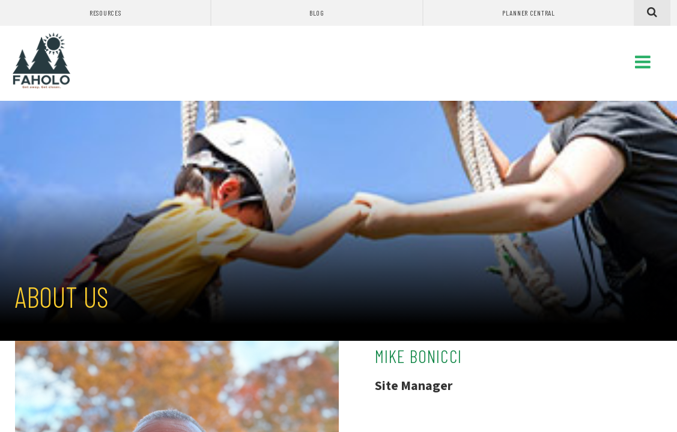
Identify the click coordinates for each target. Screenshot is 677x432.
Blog (316, 12)
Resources (105, 12)
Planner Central (528, 12)
